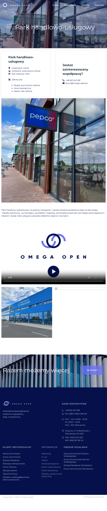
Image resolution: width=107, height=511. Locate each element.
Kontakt (99, 5)
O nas (56, 5)
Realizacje (70, 5)
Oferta (85, 5)
